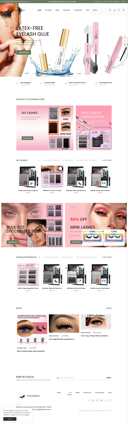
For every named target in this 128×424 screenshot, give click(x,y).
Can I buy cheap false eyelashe (94, 336)
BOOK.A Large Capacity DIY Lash (28, 288)
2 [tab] (65, 70)
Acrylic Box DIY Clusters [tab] (51, 160)
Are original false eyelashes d (61, 339)
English (117, 1)
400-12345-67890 (9, 1)
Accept (10, 419)
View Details (23, 53)
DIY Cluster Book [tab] (67, 160)
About (95, 10)
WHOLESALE (66, 10)
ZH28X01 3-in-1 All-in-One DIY (52, 190)
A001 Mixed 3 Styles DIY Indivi (76, 288)
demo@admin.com (23, 1)
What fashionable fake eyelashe (31, 351)
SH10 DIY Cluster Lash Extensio (100, 190)
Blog (87, 10)
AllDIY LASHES (107, 160)
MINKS (57, 10)
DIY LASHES (48, 10)
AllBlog (109, 308)
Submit (108, 378)
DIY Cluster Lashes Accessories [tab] (86, 160)
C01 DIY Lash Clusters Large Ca (28, 190)
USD (123, 1)
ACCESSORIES (78, 10)
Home (39, 10)
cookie (10, 410)
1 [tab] (62, 70)
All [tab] (39, 160)
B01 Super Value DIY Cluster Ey (76, 190)
